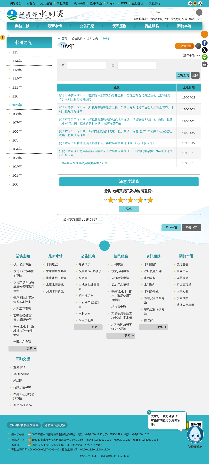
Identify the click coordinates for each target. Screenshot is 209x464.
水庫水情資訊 (55, 284)
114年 (17, 61)
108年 (17, 114)
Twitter (205, 50)
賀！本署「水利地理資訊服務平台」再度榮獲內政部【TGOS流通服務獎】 (107, 143)
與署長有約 (86, 320)
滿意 (140, 200)
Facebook (205, 43)
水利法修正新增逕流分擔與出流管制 (23, 286)
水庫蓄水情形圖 (56, 271)
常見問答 (63, 3)
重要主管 (182, 271)
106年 (17, 131)
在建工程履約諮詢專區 (23, 396)
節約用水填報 (120, 284)
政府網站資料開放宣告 (23, 425)
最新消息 (84, 264)
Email (205, 64)
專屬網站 (154, 3)
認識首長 (182, 264)
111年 (17, 87)
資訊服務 (152, 26)
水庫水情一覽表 (56, 278)
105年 (17, 140)
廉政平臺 (79, 3)
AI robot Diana (22, 405)
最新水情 (55, 26)
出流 (192, 19)
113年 (17, 70)
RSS (124, 3)
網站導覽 (16, 3)
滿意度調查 (129, 181)
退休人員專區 (185, 305)
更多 (29, 348)
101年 (17, 175)
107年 (17, 123)
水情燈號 (156, 19)
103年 (17, 158)
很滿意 (150, 200)
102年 (17, 167)
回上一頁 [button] (171, 227)
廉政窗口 (150, 320)
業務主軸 (22, 26)
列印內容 (198, 46)
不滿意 (120, 200)
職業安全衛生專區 (154, 300)
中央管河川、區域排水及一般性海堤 (23, 331)
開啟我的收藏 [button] (204, 34)
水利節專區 (151, 291)
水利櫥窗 (150, 264)
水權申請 (117, 264)
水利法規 (150, 278)
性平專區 (96, 3)
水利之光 (23, 42)
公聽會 (83, 278)
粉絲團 (17, 380)
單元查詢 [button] (189, 55)
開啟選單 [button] (104, 245)
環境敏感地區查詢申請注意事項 (121, 315)
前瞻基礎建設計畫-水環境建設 (23, 317)
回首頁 (30, 3)
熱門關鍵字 (141, 19)
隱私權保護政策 (55, 425)
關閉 (149, 412)
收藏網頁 (187, 46)
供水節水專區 (22, 264)
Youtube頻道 (21, 374)
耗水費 (175, 19)
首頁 (64, 38)
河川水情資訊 (55, 291)
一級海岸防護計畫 (89, 304)
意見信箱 (46, 3)
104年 (17, 149)
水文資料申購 (120, 271)
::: (8, 3)
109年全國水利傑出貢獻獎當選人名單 (83, 163)
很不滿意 (110, 200)
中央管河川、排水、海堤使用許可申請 (121, 296)
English (111, 3)
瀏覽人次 (85, 456)
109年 (17, 105)
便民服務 (119, 26)
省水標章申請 (120, 278)
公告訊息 (87, 26)
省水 (167, 19)
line (205, 57)
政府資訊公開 (153, 271)
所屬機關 (182, 298)
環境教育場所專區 (154, 311)
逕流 (199, 19)
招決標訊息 (86, 295)
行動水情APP (22, 387)
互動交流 (138, 3)
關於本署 (184, 26)
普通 (130, 200)
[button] (183, 75)
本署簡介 (182, 278)
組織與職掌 (184, 284)
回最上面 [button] (191, 227)
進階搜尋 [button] (199, 12)
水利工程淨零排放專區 (23, 273)
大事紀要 (182, 291)
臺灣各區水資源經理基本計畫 (23, 299)
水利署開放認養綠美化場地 (121, 326)
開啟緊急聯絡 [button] (2, 37)
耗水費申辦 (118, 306)
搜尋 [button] (191, 12)
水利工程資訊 (22, 308)
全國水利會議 (22, 341)
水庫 (184, 19)
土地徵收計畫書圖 (89, 287)
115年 (17, 52)
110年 (17, 96)
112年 (17, 79)
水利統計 (150, 284)
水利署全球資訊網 (35, 14)
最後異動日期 (108, 456)
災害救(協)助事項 (90, 271)
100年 (17, 184)
